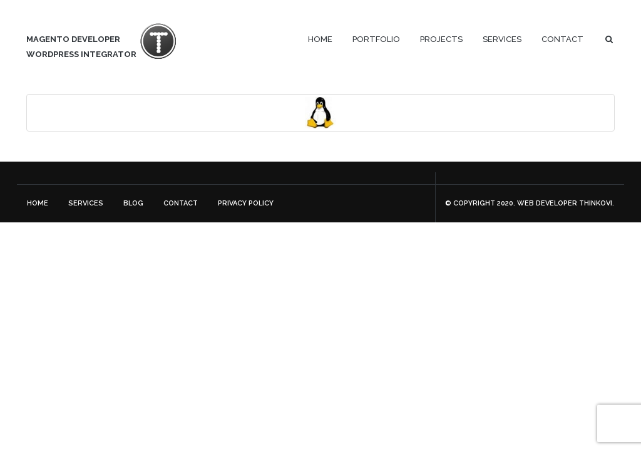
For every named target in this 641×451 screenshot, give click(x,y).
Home (320, 39)
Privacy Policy (246, 203)
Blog (133, 203)
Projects (441, 39)
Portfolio (376, 39)
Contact (562, 39)
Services (502, 39)
